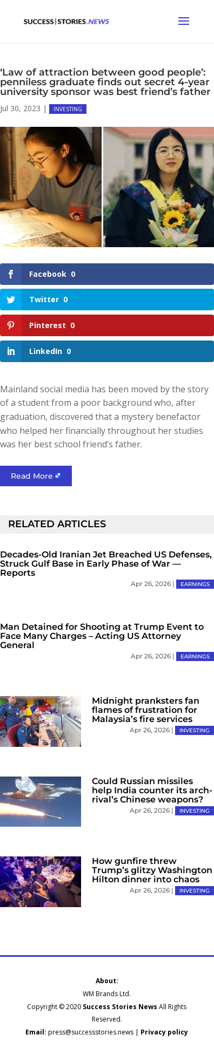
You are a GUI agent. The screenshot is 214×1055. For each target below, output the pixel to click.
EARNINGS (195, 584)
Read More (32, 476)
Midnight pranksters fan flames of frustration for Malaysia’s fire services (145, 710)
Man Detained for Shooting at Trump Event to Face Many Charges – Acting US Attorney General (102, 636)
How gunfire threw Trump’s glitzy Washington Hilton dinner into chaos (152, 870)
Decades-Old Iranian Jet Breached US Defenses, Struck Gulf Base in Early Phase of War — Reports (106, 563)
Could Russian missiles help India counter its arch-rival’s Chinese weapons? (152, 790)
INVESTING (68, 109)
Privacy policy (164, 1032)
